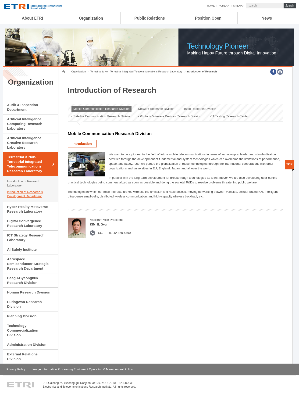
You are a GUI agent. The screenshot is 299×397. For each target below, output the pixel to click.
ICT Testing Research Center (229, 116)
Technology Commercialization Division (22, 330)
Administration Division (26, 345)
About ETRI (32, 18)
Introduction (82, 144)
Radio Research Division (199, 109)
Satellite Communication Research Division (102, 116)
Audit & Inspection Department (22, 107)
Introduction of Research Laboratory (23, 183)
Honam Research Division (28, 292)
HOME (211, 5)
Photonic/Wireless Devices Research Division (170, 116)
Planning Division (21, 316)
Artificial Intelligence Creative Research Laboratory (24, 142)
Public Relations (149, 18)
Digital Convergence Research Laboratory (24, 223)
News (266, 18)
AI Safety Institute (22, 249)
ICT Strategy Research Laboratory (25, 237)
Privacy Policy (16, 369)
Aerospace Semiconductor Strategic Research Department (28, 263)
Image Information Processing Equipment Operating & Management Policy (82, 369)
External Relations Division (22, 356)
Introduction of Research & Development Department (25, 194)
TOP (289, 164)
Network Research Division (156, 109)
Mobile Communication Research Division (101, 109)
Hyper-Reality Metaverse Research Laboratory (27, 209)
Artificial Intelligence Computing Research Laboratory (24, 123)
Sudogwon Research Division (24, 304)
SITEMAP (238, 5)
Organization (91, 18)
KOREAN (223, 5)
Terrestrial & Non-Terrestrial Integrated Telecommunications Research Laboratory (24, 164)
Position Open (208, 18)
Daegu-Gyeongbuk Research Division (22, 280)
